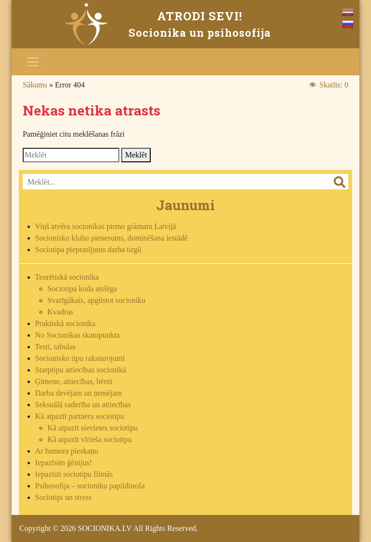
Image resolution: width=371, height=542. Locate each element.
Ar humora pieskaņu (67, 451)
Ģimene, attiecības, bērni (74, 381)
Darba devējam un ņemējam (78, 393)
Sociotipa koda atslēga (82, 289)
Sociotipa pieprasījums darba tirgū (88, 249)
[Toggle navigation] (32, 61)
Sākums (35, 85)
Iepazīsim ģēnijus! (63, 462)
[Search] (71, 155)
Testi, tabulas (55, 346)
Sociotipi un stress (63, 497)
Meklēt (136, 155)
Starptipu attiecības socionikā (80, 370)
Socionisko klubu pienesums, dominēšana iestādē (111, 238)
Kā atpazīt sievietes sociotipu (92, 428)
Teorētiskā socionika (67, 277)
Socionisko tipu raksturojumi (80, 358)
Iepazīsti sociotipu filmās (74, 474)
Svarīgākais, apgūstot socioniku (96, 300)
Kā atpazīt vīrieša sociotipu (89, 439)
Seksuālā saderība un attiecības (83, 404)
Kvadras (60, 312)
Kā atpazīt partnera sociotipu (79, 416)
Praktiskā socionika (65, 323)
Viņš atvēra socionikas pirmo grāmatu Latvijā (105, 226)
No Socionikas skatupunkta (77, 335)
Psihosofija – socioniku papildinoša (90, 486)
